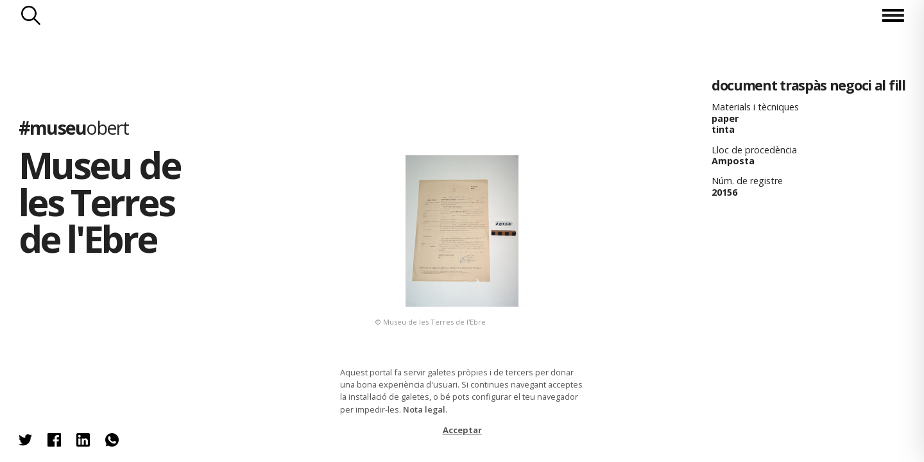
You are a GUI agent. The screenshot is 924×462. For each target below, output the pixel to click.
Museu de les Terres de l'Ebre (99, 201)
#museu (73, 127)
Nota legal (424, 409)
